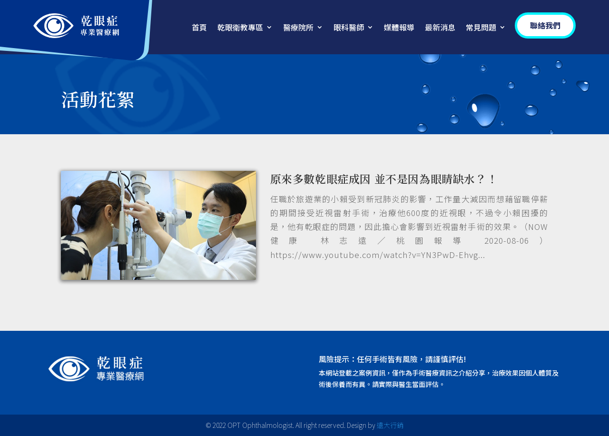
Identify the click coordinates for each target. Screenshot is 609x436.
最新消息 (440, 28)
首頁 (199, 28)
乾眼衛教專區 (240, 28)
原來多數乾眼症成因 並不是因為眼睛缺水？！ (384, 179)
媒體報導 (399, 28)
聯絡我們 (545, 25)
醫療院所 (298, 28)
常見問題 (481, 28)
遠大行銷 (390, 425)
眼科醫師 (349, 28)
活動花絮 (98, 99)
